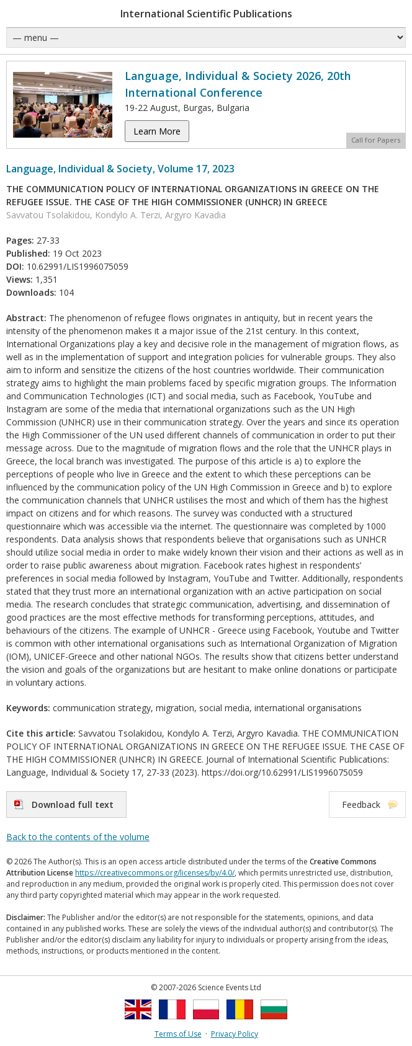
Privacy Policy (234, 1034)
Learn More (157, 131)
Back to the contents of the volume (78, 837)
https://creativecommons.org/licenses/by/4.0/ (155, 872)
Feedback (361, 804)
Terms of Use (178, 1034)
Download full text (73, 804)
